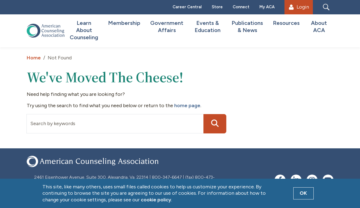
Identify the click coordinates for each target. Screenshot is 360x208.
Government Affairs (166, 26)
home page (187, 105)
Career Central (187, 6)
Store (217, 6)
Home (34, 58)
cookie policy (156, 200)
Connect (241, 6)
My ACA (267, 6)
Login (299, 7)
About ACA (319, 26)
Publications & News (247, 26)
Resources (286, 23)
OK (303, 193)
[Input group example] (115, 123)
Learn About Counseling (84, 30)
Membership (124, 23)
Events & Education (208, 26)
